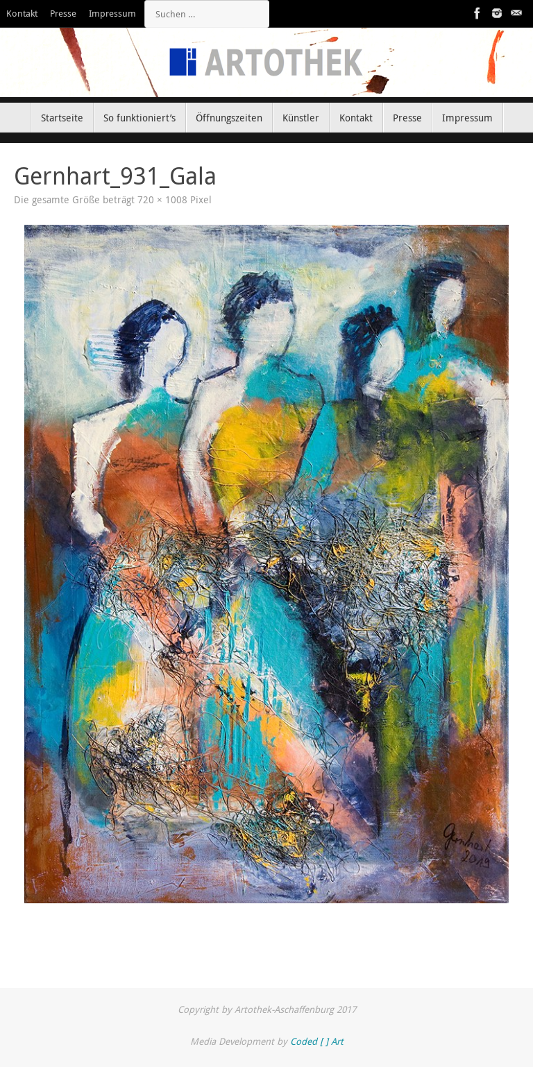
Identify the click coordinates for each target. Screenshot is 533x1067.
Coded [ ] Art (317, 1041)
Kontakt (21, 13)
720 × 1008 (162, 200)
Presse (63, 13)
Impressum (112, 13)
